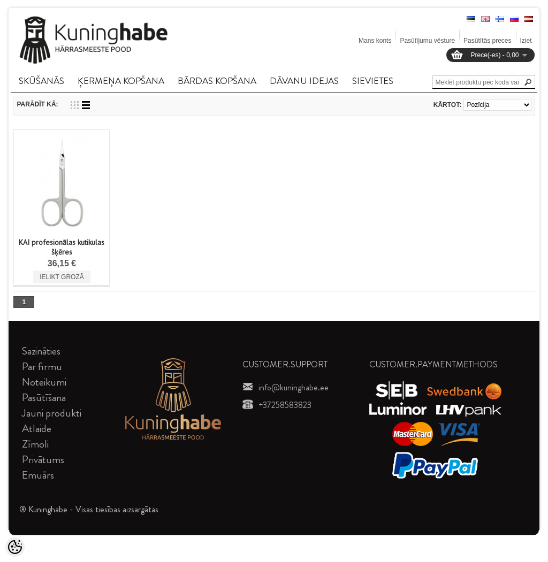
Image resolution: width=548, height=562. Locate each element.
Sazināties (41, 351)
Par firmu (42, 366)
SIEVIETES (372, 80)
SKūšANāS (41, 80)
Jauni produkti (51, 413)
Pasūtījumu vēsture (427, 40)
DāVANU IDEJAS (304, 80)
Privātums (43, 459)
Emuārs (38, 475)
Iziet (526, 40)
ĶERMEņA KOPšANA (121, 80)
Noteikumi (44, 382)
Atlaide (36, 428)
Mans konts (375, 40)
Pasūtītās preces (487, 40)
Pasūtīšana (44, 397)
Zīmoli (35, 444)
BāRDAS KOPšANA (217, 80)
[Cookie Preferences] (15, 547)
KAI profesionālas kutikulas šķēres (61, 247)
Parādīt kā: (37, 104)
